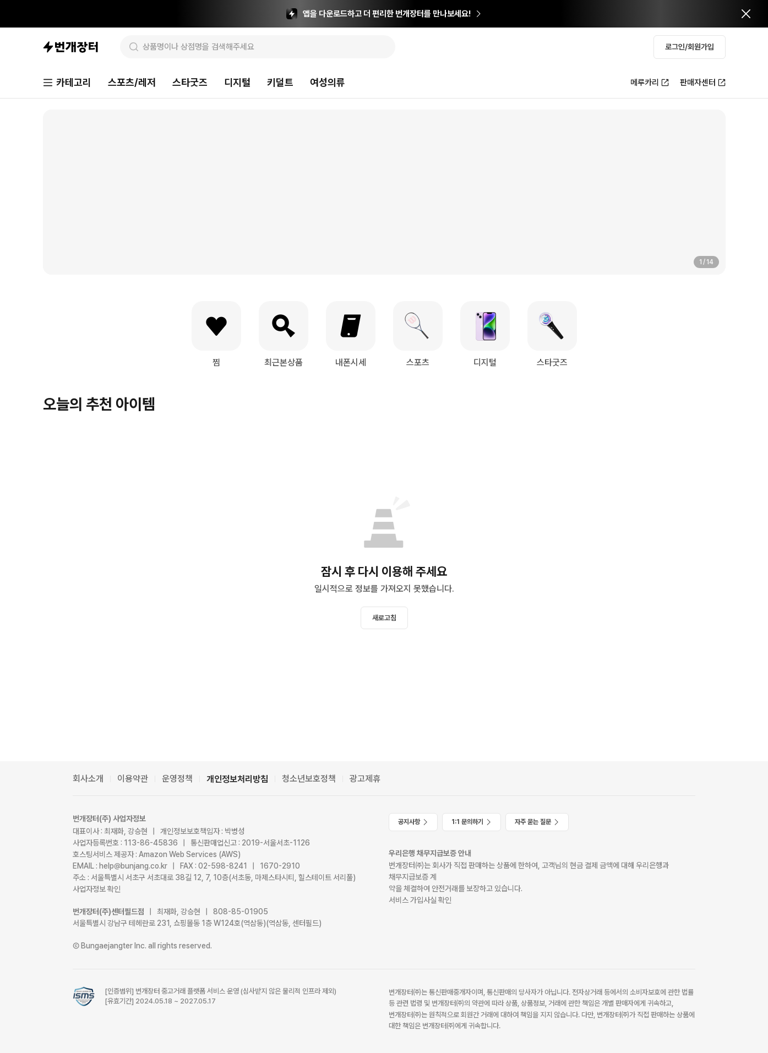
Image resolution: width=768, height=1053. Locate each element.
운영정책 (177, 778)
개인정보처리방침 (237, 779)
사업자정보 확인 (97, 889)
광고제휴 (365, 778)
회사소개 (88, 778)
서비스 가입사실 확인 (420, 900)
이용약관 (132, 778)
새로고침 (384, 618)
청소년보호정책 (309, 778)
